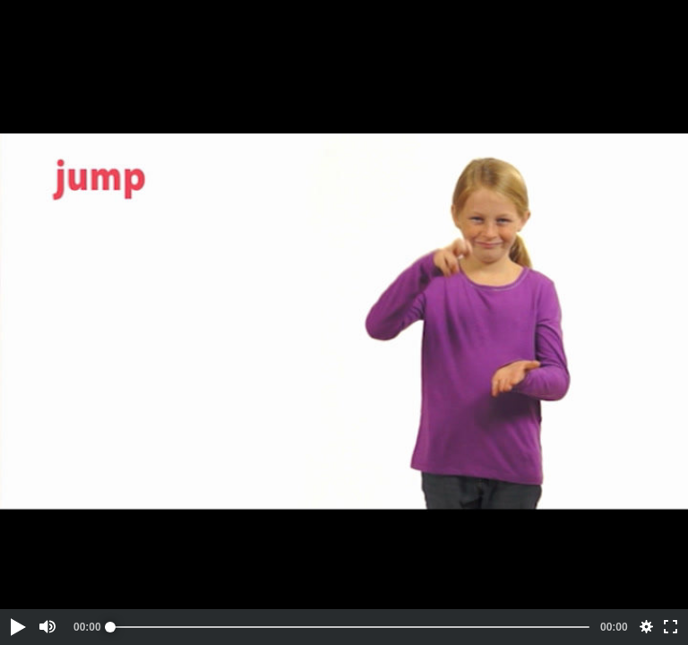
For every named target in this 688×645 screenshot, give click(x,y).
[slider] (349, 627)
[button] (17, 627)
